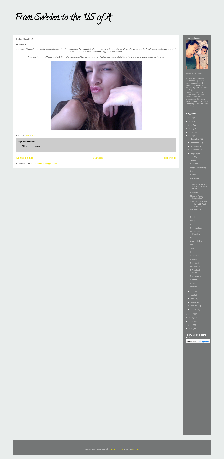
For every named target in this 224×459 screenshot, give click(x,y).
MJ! (191, 245)
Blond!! (193, 224)
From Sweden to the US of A (63, 18)
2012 (190, 136)
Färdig (192, 221)
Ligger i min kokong (198, 167)
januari (194, 309)
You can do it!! (196, 210)
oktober (194, 146)
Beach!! (193, 217)
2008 (190, 325)
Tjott (192, 248)
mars (193, 302)
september (195, 150)
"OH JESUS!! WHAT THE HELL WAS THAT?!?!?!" (198, 204)
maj (192, 295)
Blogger (135, 449)
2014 (190, 129)
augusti (194, 153)
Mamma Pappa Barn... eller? (196, 197)
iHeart (192, 252)
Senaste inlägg (24, 157)
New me (193, 283)
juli (192, 157)
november (195, 143)
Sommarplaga (196, 228)
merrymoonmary (116, 449)
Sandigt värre (195, 276)
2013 (190, 132)
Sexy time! (194, 263)
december (195, 139)
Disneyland (194, 178)
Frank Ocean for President (197, 233)
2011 (190, 314)
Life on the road (196, 266)
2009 (190, 321)
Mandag (193, 287)
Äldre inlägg (169, 157)
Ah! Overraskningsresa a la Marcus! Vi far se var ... (199, 185)
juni (192, 291)
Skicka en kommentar (31, 146)
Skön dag (194, 164)
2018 (190, 118)
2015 (190, 125)
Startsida (98, 157)
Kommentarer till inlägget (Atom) (44, 163)
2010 (190, 318)
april (193, 299)
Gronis (193, 175)
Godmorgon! (195, 280)
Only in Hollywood (197, 241)
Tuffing (193, 160)
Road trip (194, 192)
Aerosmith (194, 256)
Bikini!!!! (193, 259)
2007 (190, 328)
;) (190, 213)
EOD (192, 237)
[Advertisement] (197, 390)
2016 (190, 121)
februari (194, 306)
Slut (191, 171)
